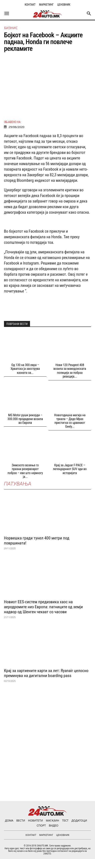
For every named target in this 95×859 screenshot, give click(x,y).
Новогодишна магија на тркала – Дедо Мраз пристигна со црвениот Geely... (69, 421)
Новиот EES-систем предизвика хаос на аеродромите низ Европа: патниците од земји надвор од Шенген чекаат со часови (43, 606)
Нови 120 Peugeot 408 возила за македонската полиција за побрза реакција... (69, 370)
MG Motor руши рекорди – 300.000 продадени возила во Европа (25, 419)
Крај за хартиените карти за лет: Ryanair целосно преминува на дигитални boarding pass (46, 673)
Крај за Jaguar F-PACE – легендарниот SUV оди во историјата (70, 469)
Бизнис (11, 28)
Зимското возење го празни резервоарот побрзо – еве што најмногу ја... (25, 471)
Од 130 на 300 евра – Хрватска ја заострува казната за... (25, 368)
